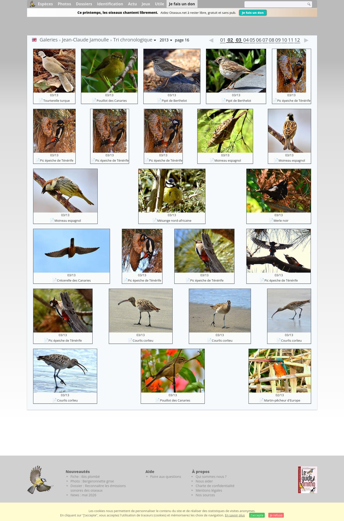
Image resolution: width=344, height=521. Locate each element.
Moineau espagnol (227, 160)
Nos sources (205, 495)
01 (223, 40)
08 (271, 40)
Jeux (146, 4)
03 (238, 40)
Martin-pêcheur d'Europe (282, 400)
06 (258, 40)
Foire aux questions (165, 476)
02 (230, 40)
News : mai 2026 (83, 495)
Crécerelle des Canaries (74, 280)
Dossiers (84, 4)
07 (265, 40)
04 (246, 40)
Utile (159, 4)
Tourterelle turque (56, 100)
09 (278, 40)
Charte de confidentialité (215, 485)
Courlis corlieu (143, 340)
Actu (132, 4)
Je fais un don (253, 12)
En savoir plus (235, 515)
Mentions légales (209, 490)
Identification (110, 4)
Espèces (45, 4)
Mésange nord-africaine (174, 220)
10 (284, 40)
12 (297, 40)
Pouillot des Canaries (112, 100)
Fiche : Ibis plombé (85, 476)
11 (290, 40)
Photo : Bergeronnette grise (92, 481)
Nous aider (204, 481)
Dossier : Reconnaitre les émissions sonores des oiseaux (98, 488)
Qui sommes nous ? (211, 476)
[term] (272, 4)
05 (252, 40)
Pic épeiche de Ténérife (294, 100)
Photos (64, 4)
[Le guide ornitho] (307, 479)
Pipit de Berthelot (174, 100)
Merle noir (281, 220)
